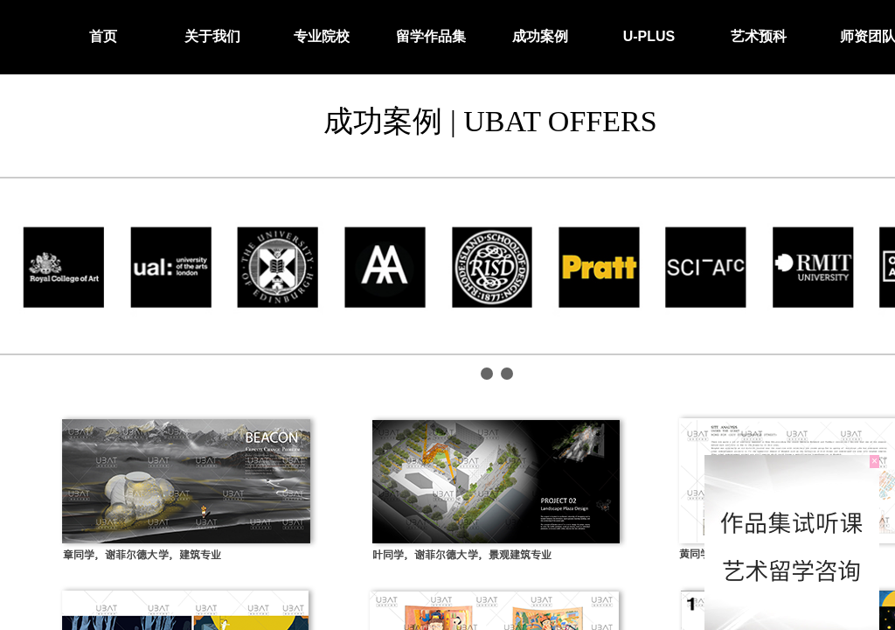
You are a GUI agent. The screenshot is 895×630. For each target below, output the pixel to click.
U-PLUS (649, 36)
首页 (103, 36)
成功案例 (540, 36)
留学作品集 (431, 36)
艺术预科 (759, 36)
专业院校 (322, 36)
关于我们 (212, 36)
